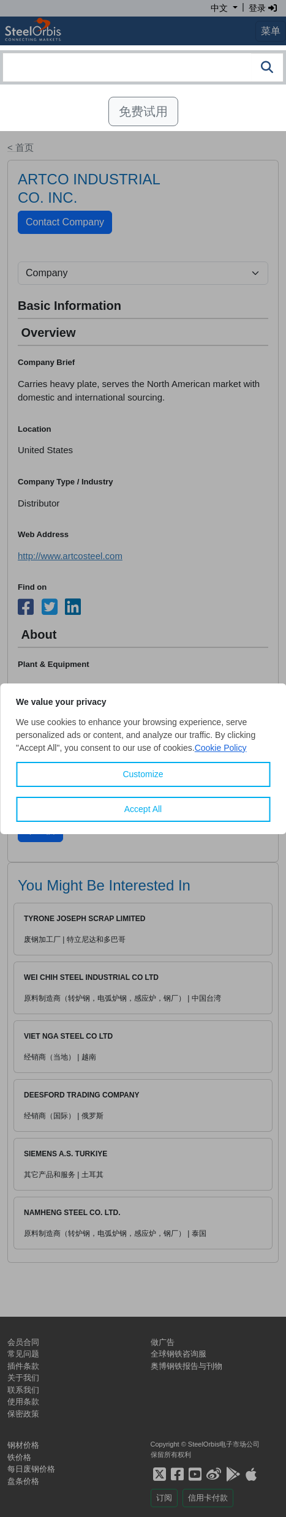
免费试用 (143, 111)
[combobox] (143, 67)
